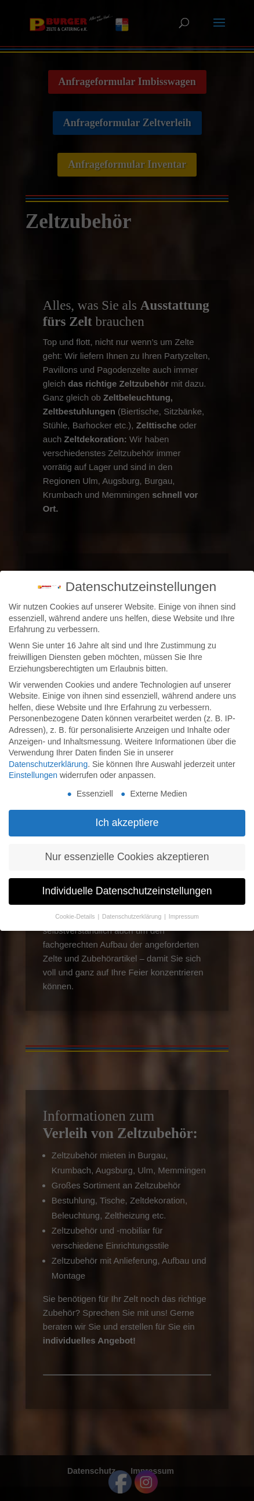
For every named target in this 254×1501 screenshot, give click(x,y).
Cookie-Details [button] (75, 912)
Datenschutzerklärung (48, 760)
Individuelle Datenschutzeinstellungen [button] (127, 887)
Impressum (184, 912)
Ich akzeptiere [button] (127, 819)
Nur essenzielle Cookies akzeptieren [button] (127, 853)
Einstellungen (33, 771)
